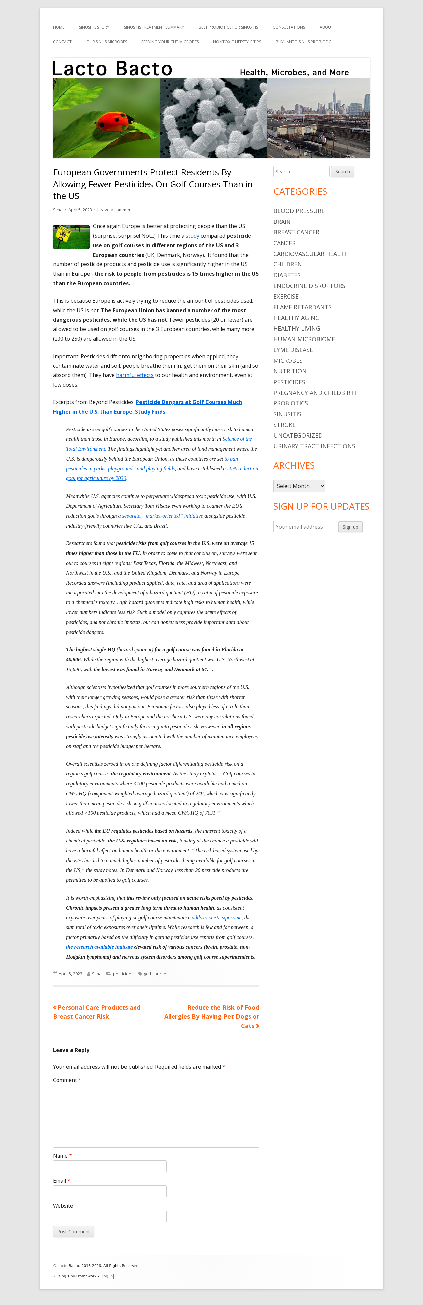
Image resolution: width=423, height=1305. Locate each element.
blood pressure (299, 211)
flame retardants (302, 307)
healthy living (296, 328)
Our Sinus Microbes (106, 42)
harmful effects (135, 375)
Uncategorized (298, 435)
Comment (67, 1079)
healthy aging (296, 318)
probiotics (290, 403)
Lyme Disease (293, 350)
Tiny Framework (81, 1276)
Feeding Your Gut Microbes (170, 42)
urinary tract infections (314, 446)
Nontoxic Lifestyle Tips (237, 42)
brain (282, 221)
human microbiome (304, 339)
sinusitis (287, 414)
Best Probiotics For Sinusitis (228, 27)
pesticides (123, 974)
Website (63, 1205)
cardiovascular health (311, 254)
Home (58, 27)
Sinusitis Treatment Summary (154, 27)
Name (62, 1155)
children (287, 264)
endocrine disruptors (309, 286)
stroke (284, 425)
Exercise (286, 296)
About (326, 27)
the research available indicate (99, 947)
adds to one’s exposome (216, 917)
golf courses (156, 974)
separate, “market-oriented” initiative (162, 516)
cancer (284, 243)
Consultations (289, 27)
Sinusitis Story (94, 27)
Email (61, 1180)
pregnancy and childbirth (316, 392)
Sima (58, 210)
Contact (62, 42)
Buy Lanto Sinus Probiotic (303, 42)
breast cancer (296, 232)
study (192, 235)
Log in (107, 1276)
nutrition (290, 371)
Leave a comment (115, 210)
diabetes (287, 275)
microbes (288, 360)
